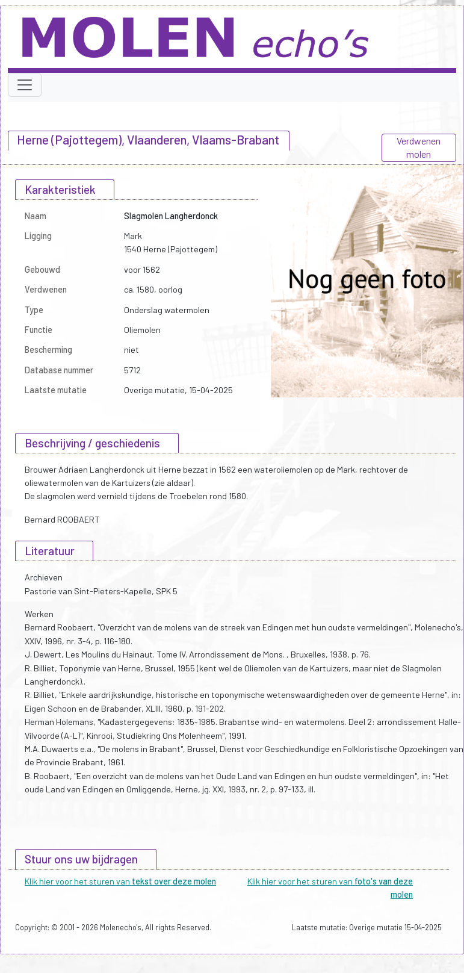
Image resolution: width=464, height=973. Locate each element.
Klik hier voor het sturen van (120, 881)
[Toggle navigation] (25, 85)
